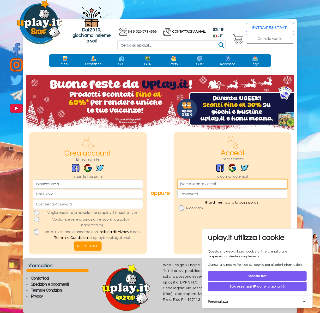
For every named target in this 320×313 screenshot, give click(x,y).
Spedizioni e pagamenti (50, 284)
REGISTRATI (87, 246)
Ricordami (195, 208)
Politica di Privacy (114, 232)
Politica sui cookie (250, 264)
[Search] (171, 45)
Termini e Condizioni (71, 238)
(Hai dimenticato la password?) (232, 202)
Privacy (36, 296)
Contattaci (39, 278)
